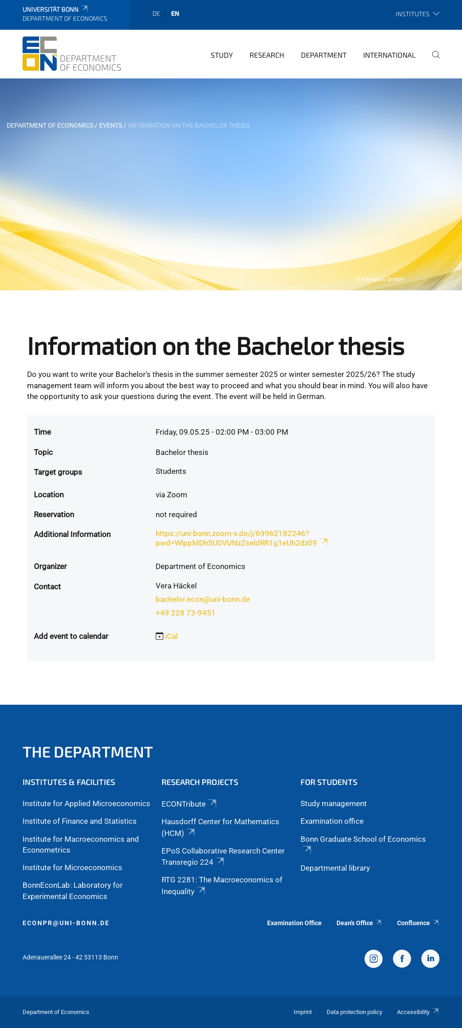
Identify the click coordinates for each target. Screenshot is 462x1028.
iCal (171, 636)
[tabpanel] (231, 184)
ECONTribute (190, 803)
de (156, 13)
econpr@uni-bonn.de (66, 923)
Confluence (418, 923)
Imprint (303, 1012)
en (175, 13)
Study (222, 54)
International (389, 54)
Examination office (332, 821)
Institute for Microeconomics (72, 867)
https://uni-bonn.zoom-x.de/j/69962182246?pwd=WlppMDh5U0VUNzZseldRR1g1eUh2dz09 (242, 538)
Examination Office (294, 923)
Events (110, 125)
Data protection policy (354, 1012)
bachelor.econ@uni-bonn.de (203, 599)
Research (266, 54)
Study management (333, 803)
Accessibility (418, 1012)
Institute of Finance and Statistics (80, 821)
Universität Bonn (56, 9)
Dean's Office (360, 923)
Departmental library (335, 867)
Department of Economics (50, 125)
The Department (88, 751)
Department (323, 54)
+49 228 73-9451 (186, 612)
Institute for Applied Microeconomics (86, 803)
